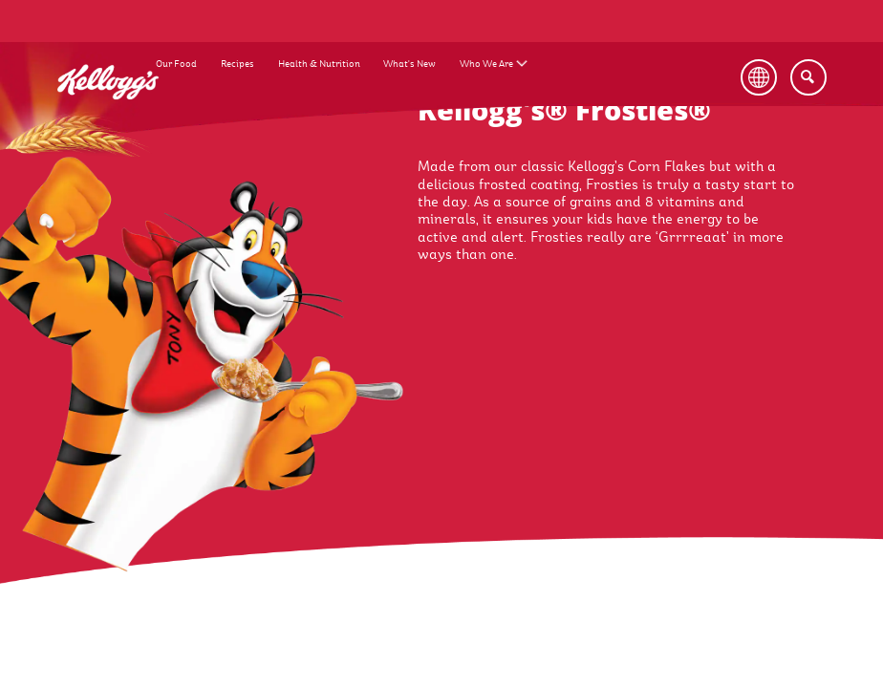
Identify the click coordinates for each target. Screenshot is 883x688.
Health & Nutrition (319, 63)
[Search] (808, 77)
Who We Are (486, 63)
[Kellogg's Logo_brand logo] (108, 110)
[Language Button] (767, 77)
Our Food (176, 63)
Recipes (237, 63)
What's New (409, 63)
